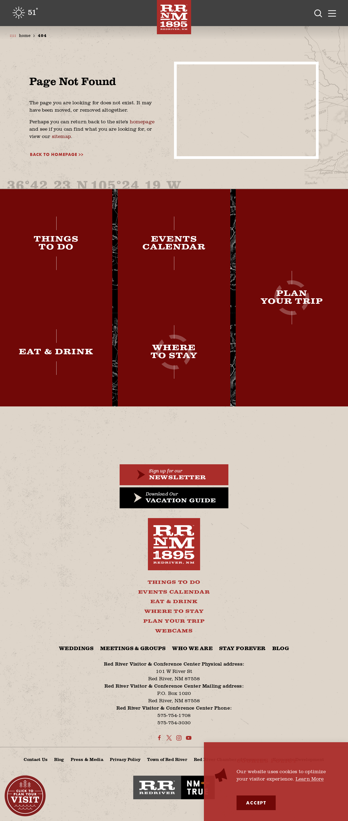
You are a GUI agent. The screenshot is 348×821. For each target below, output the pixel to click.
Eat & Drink (174, 601)
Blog (280, 648)
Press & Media (87, 759)
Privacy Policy (125, 759)
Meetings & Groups (133, 648)
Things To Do (174, 582)
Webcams (174, 631)
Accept (256, 803)
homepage (142, 121)
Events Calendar (174, 592)
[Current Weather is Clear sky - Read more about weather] (25, 13)
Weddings (76, 648)
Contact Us (36, 759)
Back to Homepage (53, 154)
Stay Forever (242, 648)
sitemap (61, 136)
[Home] (174, 17)
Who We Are (192, 648)
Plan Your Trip (174, 621)
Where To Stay (174, 611)
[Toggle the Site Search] (318, 13)
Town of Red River (167, 759)
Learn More (310, 779)
